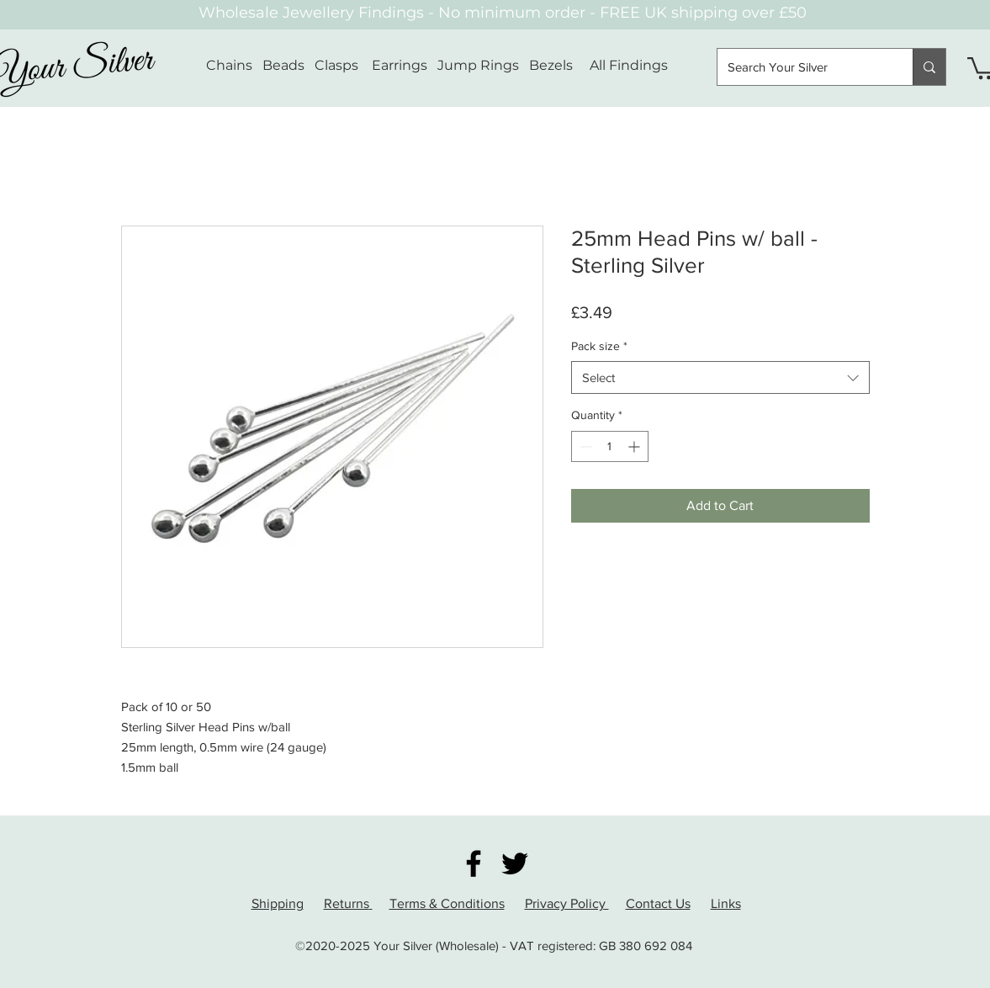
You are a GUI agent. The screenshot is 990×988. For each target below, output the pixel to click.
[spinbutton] (610, 446)
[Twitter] (514, 863)
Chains (229, 65)
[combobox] (720, 377)
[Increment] (635, 446)
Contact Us (658, 903)
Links (726, 903)
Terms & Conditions (447, 903)
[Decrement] (584, 446)
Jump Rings (478, 65)
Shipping (277, 903)
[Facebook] (473, 863)
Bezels (559, 65)
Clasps (336, 65)
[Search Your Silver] (802, 67)
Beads (283, 65)
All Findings (629, 65)
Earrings (399, 65)
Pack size (599, 346)
